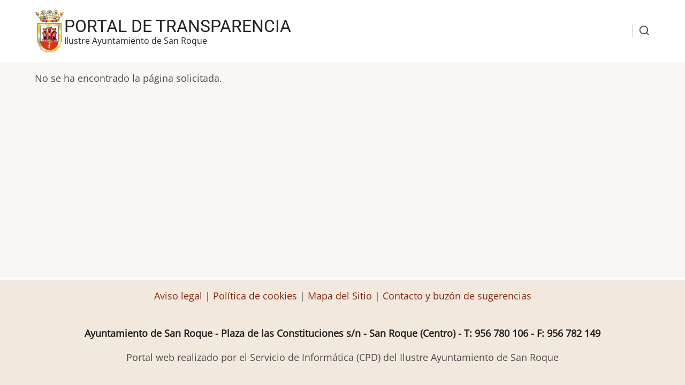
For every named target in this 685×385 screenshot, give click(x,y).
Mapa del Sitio (340, 295)
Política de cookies (255, 295)
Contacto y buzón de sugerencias (457, 295)
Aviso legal (179, 295)
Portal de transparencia (177, 26)
